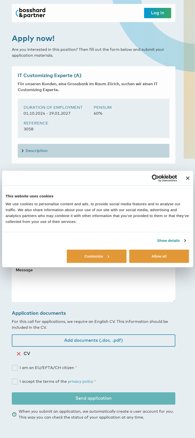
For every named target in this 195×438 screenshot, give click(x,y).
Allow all (158, 256)
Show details (168, 240)
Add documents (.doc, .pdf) (93, 340)
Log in (157, 13)
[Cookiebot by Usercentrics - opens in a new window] (155, 178)
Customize (97, 256)
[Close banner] (187, 178)
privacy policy (80, 381)
